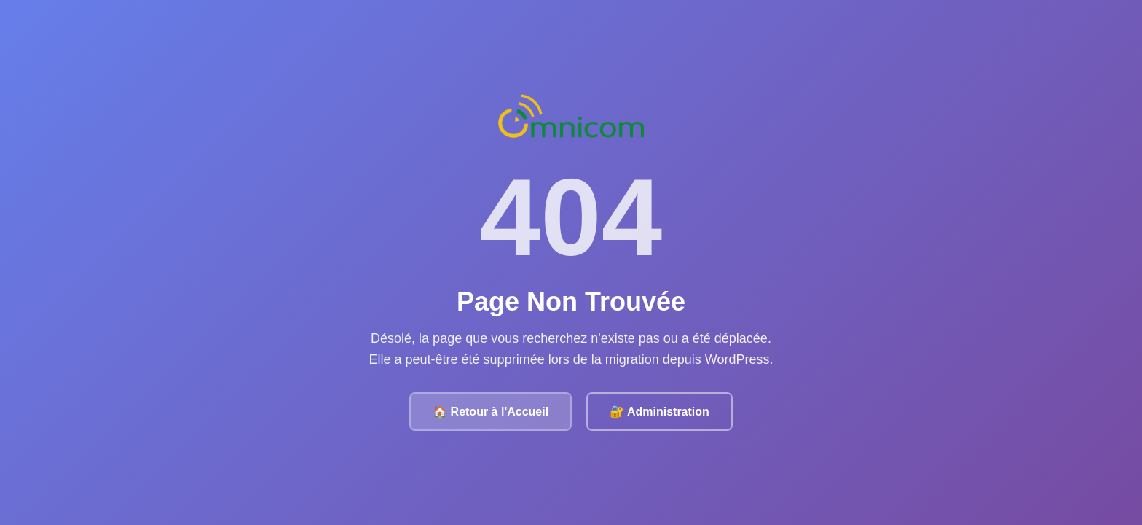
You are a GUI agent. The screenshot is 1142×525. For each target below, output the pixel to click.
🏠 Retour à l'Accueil (490, 411)
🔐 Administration (659, 411)
